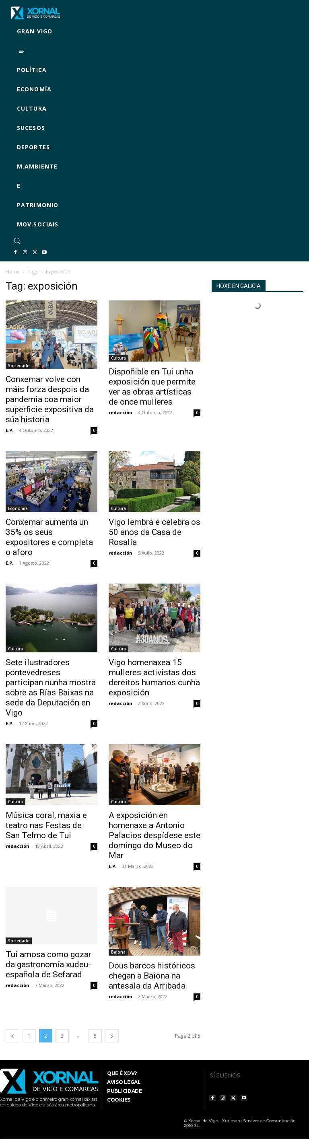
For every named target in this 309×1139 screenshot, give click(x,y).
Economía (18, 508)
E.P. (9, 430)
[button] (17, 240)
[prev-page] (12, 1035)
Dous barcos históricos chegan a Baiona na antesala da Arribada (152, 976)
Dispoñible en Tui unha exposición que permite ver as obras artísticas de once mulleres (152, 387)
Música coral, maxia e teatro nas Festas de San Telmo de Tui (46, 825)
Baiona (118, 952)
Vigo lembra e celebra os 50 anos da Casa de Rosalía (154, 532)
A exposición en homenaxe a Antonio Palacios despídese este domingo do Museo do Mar (154, 835)
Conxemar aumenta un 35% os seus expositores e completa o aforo (49, 537)
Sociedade (18, 365)
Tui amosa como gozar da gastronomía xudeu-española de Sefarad (48, 964)
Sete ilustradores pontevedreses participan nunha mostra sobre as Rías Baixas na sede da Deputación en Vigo (51, 688)
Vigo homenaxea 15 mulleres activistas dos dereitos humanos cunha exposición (154, 677)
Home (13, 271)
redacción (120, 412)
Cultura (118, 358)
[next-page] (112, 1035)
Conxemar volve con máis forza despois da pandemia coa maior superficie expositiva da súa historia (50, 399)
